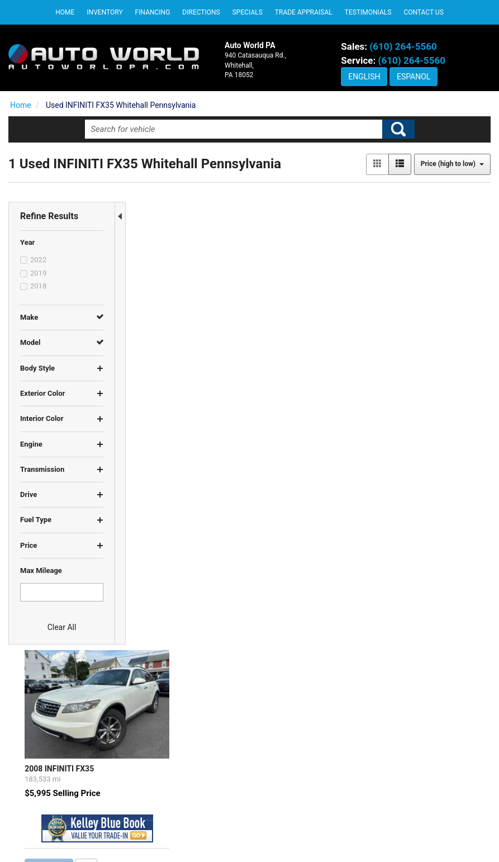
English (364, 76)
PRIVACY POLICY (288, 752)
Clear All (62, 627)
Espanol (413, 76)
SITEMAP (274, 815)
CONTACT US (281, 794)
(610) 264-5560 (402, 46)
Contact (280, 835)
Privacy (310, 835)
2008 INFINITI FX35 (172, 294)
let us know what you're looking (251, 455)
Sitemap (340, 835)
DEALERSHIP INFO (290, 773)
